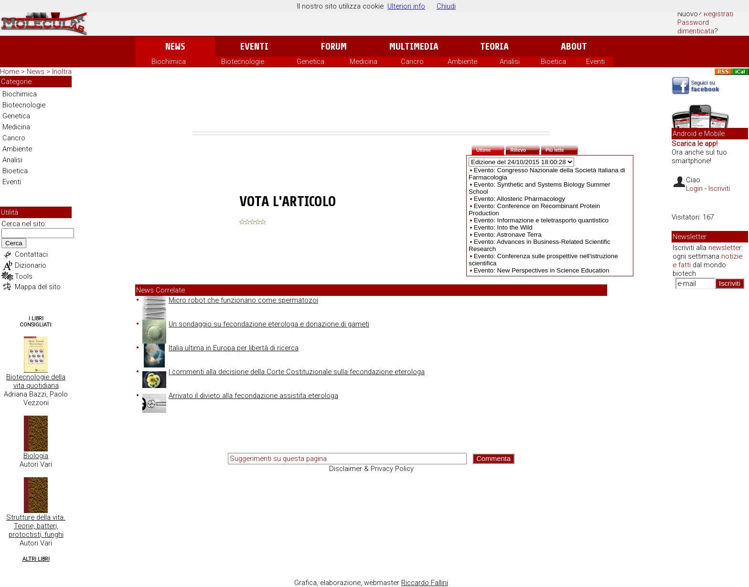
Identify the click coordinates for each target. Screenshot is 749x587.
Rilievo (525, 149)
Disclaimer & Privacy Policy (371, 468)
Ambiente (462, 61)
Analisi (510, 61)
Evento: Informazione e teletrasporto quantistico (541, 220)
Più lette (562, 149)
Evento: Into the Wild (503, 227)
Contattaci (31, 254)
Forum (334, 46)
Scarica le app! (694, 143)
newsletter (724, 247)
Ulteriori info (406, 6)
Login (694, 188)
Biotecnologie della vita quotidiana (35, 381)
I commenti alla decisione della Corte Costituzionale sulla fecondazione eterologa (283, 371)
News (175, 46)
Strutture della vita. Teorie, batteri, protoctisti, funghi (35, 526)
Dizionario (30, 265)
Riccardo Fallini (424, 582)
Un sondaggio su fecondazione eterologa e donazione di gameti (255, 324)
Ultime (490, 149)
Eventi (254, 46)
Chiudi (446, 6)
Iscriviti (719, 188)
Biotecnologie (242, 61)
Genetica (310, 61)
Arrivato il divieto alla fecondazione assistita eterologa (240, 395)
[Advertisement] (371, 105)
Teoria (494, 46)
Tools (23, 276)
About (574, 46)
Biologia (35, 455)
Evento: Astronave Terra (508, 234)
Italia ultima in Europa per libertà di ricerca (220, 348)
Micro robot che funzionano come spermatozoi (230, 300)
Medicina (363, 61)
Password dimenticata (695, 26)
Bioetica (553, 61)
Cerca (13, 243)
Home (9, 71)
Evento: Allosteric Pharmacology (519, 198)
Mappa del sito (38, 287)
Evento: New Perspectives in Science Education (542, 270)
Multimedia (414, 46)
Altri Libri (36, 559)
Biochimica (168, 61)
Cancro (412, 61)
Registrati (718, 14)
